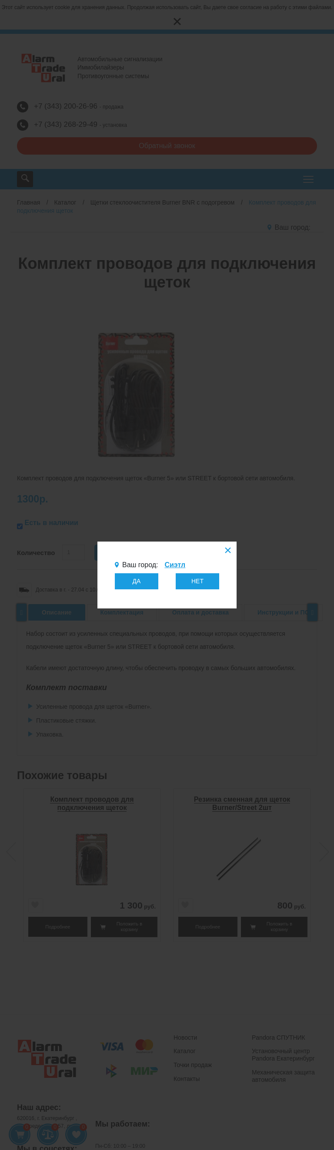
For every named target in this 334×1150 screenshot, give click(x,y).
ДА (137, 581)
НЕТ (197, 581)
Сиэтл (174, 564)
